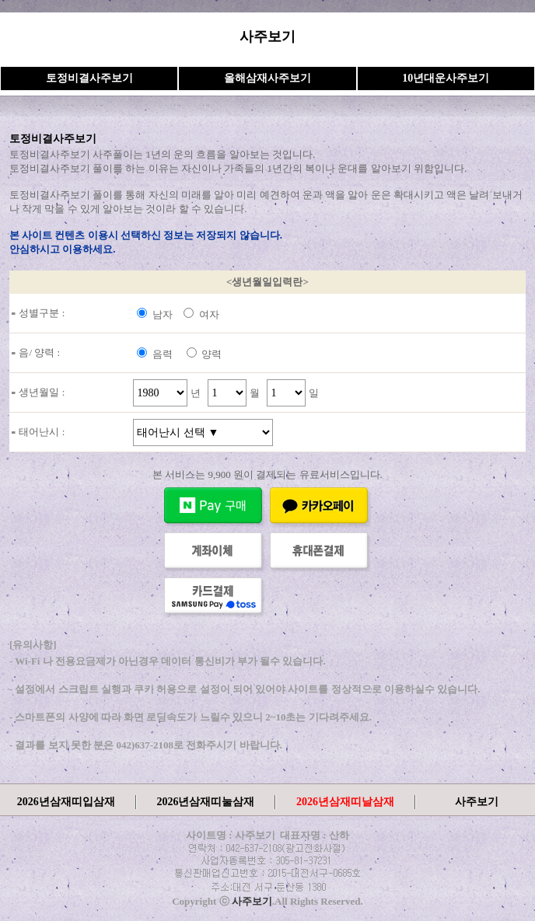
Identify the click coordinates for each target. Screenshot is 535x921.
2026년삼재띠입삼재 (66, 802)
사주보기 (476, 802)
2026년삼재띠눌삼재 (205, 802)
